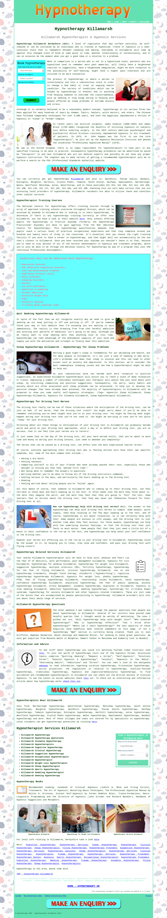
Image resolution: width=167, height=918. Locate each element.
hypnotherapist (63, 140)
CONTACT (133, 22)
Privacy (149, 896)
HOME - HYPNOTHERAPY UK (83, 886)
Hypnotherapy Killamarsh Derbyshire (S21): (43, 44)
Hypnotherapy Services (74, 845)
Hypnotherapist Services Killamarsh (48, 728)
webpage (43, 666)
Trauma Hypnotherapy (70, 854)
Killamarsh (77, 179)
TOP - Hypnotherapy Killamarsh (35, 874)
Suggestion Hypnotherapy (134, 848)
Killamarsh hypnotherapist (48, 558)
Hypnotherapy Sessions (61, 851)
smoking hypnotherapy (94, 589)
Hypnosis (49, 857)
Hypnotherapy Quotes (29, 857)
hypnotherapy (76, 79)
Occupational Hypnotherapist (101, 857)
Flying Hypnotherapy (75, 848)
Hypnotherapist (44, 854)
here (82, 219)
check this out (71, 681)
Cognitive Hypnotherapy (40, 845)
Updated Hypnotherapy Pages (55, 896)
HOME (109, 22)
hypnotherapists (113, 148)
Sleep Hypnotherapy (104, 845)
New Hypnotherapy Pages (33, 896)
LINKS (116, 22)
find (26, 706)
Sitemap (18, 896)
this (41, 653)
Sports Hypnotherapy (69, 857)
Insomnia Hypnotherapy (125, 860)
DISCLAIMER (144, 22)
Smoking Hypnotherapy (63, 860)
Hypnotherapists (71, 863)
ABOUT (124, 22)
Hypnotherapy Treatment (103, 848)
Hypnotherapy (128, 845)
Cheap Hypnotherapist (47, 848)
